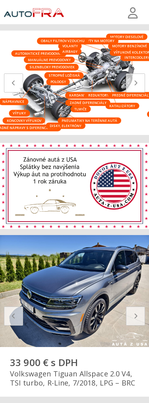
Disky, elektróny (65, 125)
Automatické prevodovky (38, 53)
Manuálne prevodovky (49, 59)
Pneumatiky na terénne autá (89, 120)
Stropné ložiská (64, 75)
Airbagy (69, 51)
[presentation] (13, 83)
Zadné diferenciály (88, 102)
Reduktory (98, 95)
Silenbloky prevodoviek (52, 67)
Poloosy (58, 81)
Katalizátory (122, 105)
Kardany (77, 95)
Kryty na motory (98, 41)
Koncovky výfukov (24, 120)
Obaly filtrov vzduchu (63, 41)
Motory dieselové (126, 36)
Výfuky (19, 113)
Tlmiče (80, 108)
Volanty (70, 46)
